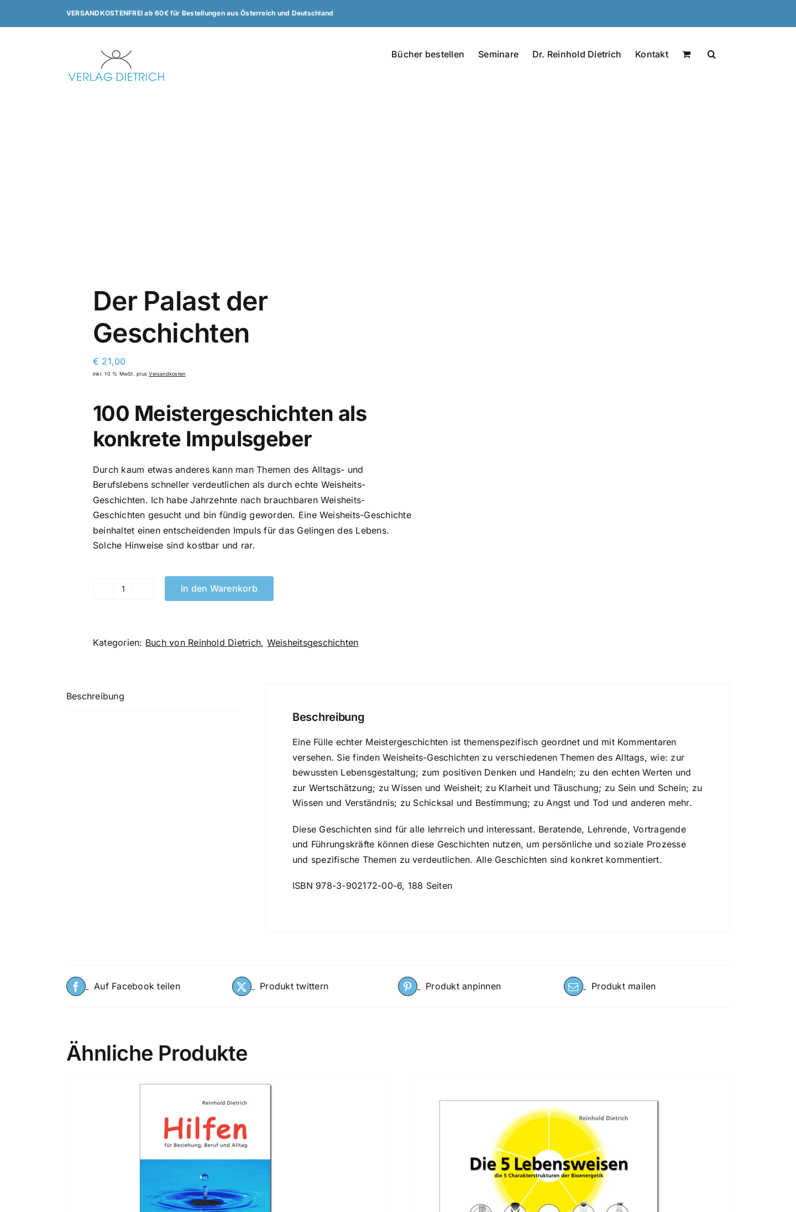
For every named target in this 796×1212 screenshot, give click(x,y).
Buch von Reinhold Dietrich (203, 642)
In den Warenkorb (219, 588)
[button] (712, 53)
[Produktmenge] (123, 589)
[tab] (152, 696)
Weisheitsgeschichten (313, 642)
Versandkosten (167, 374)
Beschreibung (95, 696)
